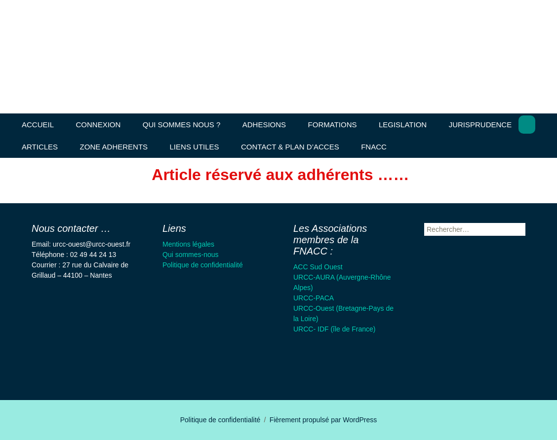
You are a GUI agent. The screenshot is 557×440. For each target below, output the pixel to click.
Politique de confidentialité (202, 265)
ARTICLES (40, 147)
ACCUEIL (38, 124)
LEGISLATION (403, 124)
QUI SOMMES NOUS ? (182, 124)
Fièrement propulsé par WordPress (323, 420)
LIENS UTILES (194, 147)
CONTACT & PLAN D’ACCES (290, 147)
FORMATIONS (332, 124)
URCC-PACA (313, 298)
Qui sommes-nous (190, 254)
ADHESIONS (264, 124)
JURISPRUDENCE (480, 124)
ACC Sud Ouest (318, 267)
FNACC (374, 147)
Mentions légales (188, 244)
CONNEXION (98, 124)
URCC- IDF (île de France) (334, 329)
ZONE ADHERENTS (114, 147)
